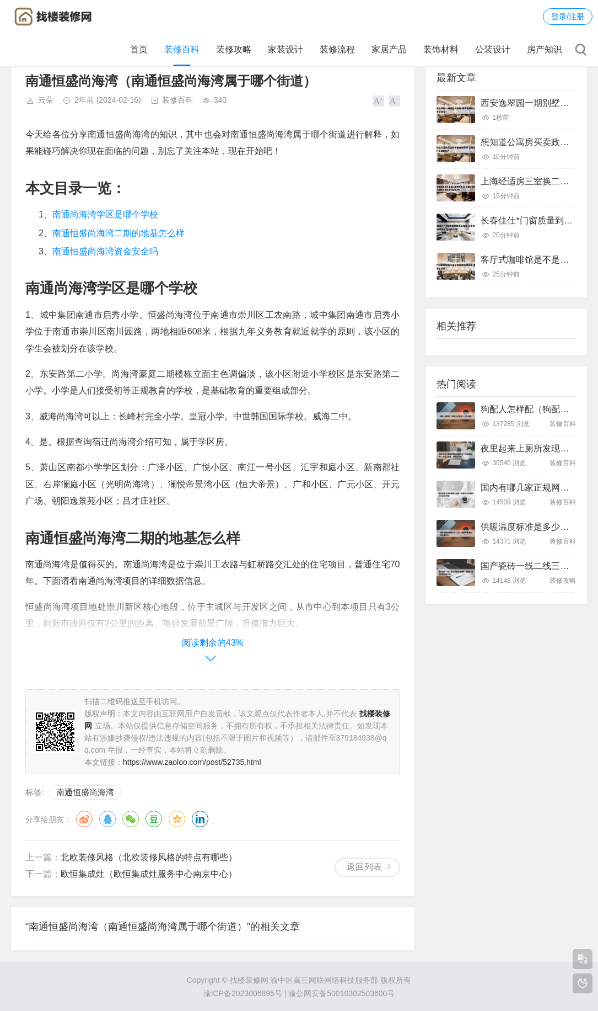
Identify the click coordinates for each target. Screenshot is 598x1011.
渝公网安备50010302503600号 (341, 993)
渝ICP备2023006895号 (242, 993)
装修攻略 (233, 49)
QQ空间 (177, 819)
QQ (107, 819)
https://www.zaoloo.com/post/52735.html (192, 762)
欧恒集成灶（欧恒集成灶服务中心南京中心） (149, 874)
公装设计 (492, 49)
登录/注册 (567, 16)
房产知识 (544, 49)
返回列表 (364, 866)
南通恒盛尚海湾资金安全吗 (105, 251)
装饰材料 (441, 49)
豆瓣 (154, 819)
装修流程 (337, 49)
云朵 (45, 99)
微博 (84, 819)
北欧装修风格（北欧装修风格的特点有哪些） (149, 857)
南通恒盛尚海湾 (85, 792)
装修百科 (182, 49)
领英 (200, 819)
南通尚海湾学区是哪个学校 (105, 214)
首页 (139, 49)
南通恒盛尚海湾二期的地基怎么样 (118, 233)
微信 (130, 819)
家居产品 (389, 49)
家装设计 (285, 49)
